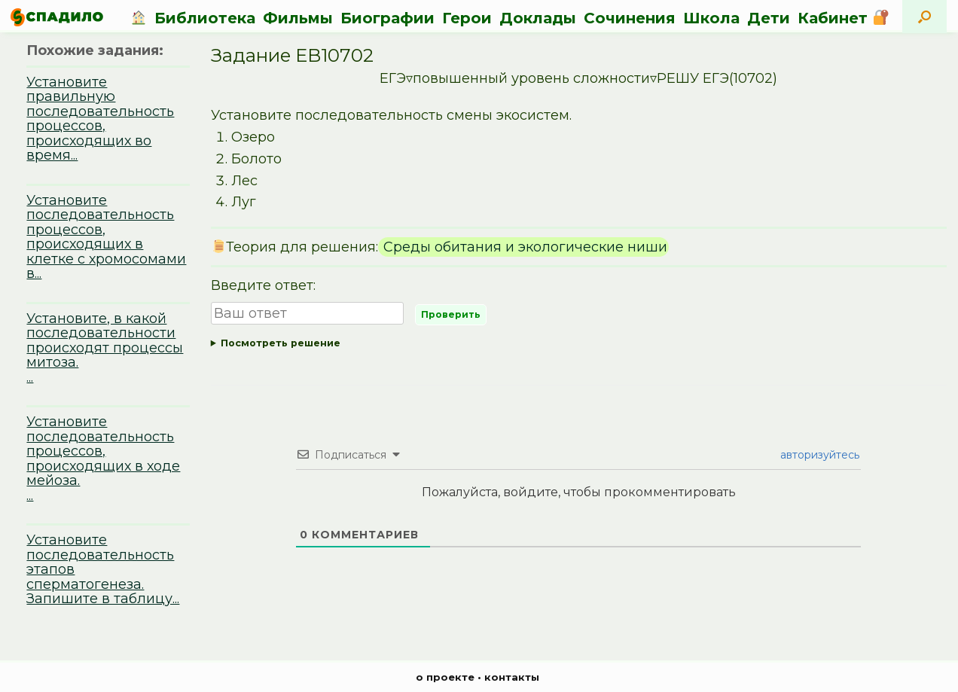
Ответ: (579, 344)
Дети (768, 18)
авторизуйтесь (818, 455)
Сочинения (630, 18)
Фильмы (298, 18)
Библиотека (204, 18)
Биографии (387, 18)
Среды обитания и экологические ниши (523, 247)
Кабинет (843, 18)
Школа (711, 18)
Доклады (537, 18)
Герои (467, 18)
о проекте (445, 677)
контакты (511, 677)
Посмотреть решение (280, 343)
